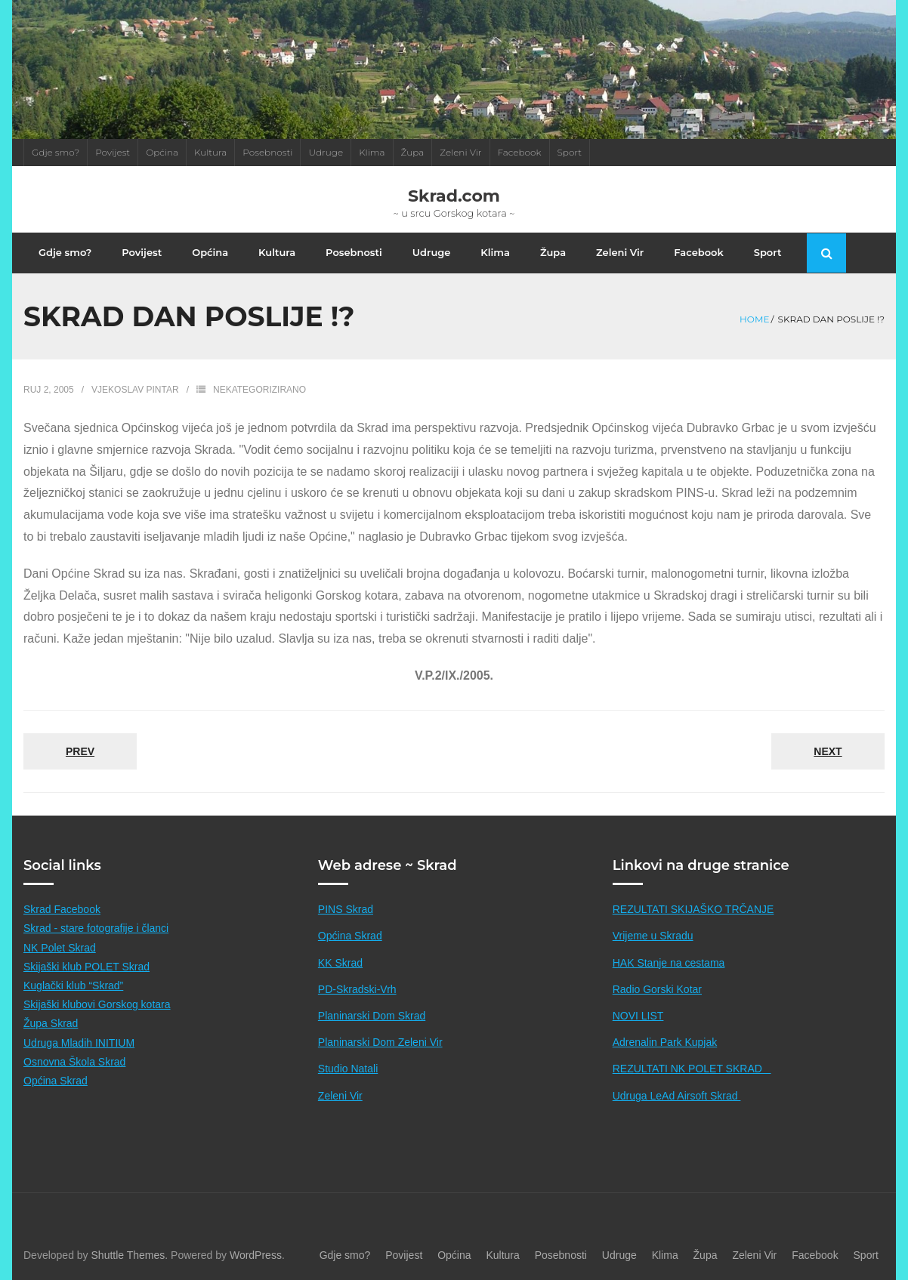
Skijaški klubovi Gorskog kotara (97, 1004)
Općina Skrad (55, 1081)
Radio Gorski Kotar (657, 989)
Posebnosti (267, 152)
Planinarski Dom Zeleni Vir (380, 1042)
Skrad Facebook (61, 909)
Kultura (210, 152)
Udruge (325, 152)
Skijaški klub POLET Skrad (86, 967)
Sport (569, 152)
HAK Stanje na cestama (669, 963)
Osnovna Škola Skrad (74, 1062)
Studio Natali (348, 1069)
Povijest (112, 152)
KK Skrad (340, 963)
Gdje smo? (55, 152)
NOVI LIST (638, 1016)
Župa (413, 152)
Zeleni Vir (460, 152)
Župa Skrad (50, 1023)
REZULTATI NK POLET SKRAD (692, 1069)
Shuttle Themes (128, 1255)
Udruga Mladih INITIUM (78, 1043)
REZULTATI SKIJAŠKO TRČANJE (693, 909)
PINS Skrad (345, 909)
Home (754, 319)
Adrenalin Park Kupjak (665, 1042)
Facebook (520, 152)
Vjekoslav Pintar (135, 389)
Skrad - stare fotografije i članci (95, 928)
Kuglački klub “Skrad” (73, 985)
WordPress (256, 1255)
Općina (162, 152)
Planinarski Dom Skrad (371, 1016)
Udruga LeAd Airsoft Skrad (677, 1096)
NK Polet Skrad (59, 948)
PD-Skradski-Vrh (357, 989)
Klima (372, 152)
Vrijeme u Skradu (653, 936)
